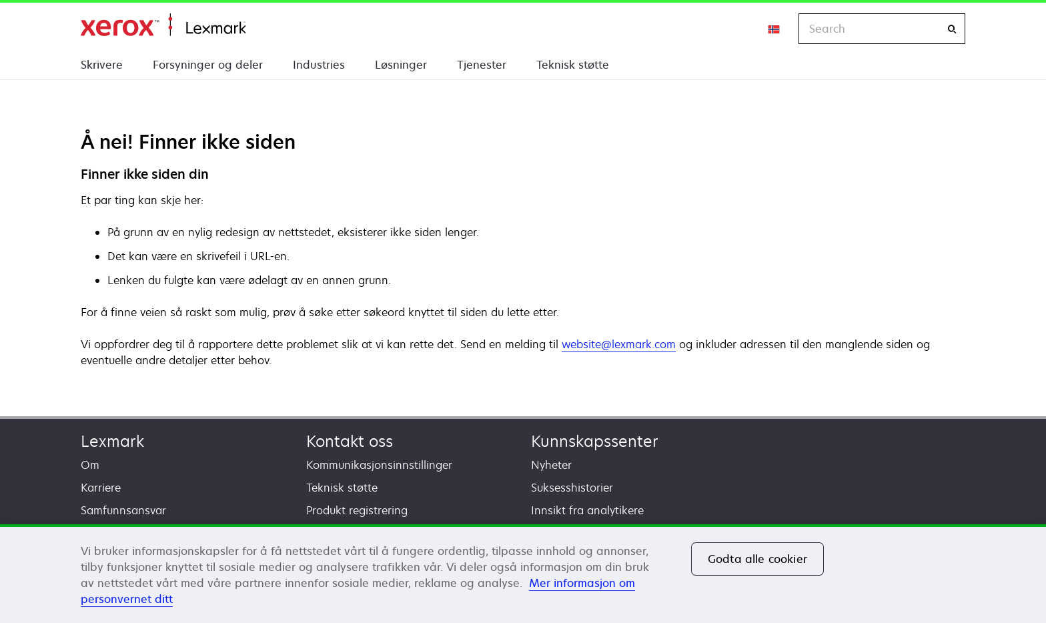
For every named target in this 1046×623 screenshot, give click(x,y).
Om (90, 465)
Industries (319, 64)
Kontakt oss (349, 441)
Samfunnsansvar (123, 510)
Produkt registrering (357, 510)
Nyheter (551, 465)
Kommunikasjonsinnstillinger (379, 465)
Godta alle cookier (757, 559)
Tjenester (481, 64)
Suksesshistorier (572, 487)
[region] (523, 573)
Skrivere (102, 64)
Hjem (163, 25)
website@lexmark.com (619, 344)
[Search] (952, 29)
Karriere (101, 487)
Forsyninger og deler (208, 64)
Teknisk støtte (572, 64)
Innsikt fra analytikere (587, 510)
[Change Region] (774, 28)
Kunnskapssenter (594, 441)
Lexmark (112, 441)
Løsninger (401, 64)
